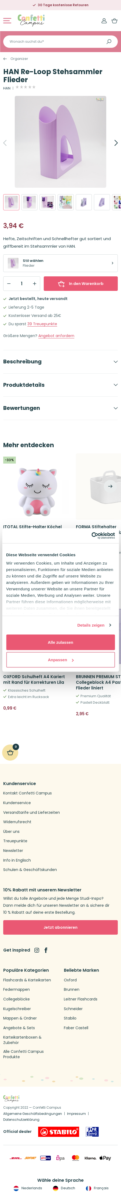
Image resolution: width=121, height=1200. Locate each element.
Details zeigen (90, 625)
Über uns (11, 831)
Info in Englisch (17, 860)
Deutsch (63, 1188)
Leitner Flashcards (80, 999)
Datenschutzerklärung (21, 1119)
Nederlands (27, 1188)
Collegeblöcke (16, 999)
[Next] (110, 142)
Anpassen (61, 659)
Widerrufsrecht (17, 822)
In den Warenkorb (81, 283)
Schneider (73, 1008)
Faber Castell (76, 1028)
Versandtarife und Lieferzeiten (31, 812)
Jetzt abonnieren (60, 927)
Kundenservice (17, 802)
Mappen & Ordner (20, 1018)
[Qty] (21, 283)
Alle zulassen (60, 642)
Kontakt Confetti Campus (27, 793)
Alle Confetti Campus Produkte (23, 1054)
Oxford (70, 980)
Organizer (19, 58)
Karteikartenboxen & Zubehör (22, 1040)
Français (97, 1188)
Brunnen (71, 989)
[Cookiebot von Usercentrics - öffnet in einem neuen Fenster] (91, 535)
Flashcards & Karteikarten (27, 980)
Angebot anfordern (56, 335)
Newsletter (13, 850)
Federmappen (16, 989)
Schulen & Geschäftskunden (30, 869)
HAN (6, 88)
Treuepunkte (42, 324)
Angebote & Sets (19, 1028)
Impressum (76, 1113)
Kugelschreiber (17, 1008)
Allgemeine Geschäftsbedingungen (32, 1113)
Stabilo (70, 1018)
